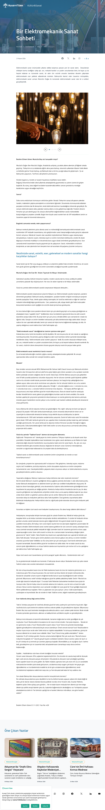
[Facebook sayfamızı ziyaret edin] (72, 793)
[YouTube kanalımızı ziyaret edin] (99, 793)
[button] (45, 149)
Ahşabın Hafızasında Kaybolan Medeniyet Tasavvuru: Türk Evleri (48, 768)
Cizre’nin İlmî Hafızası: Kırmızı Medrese (81, 768)
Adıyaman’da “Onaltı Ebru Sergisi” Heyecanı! (18, 768)
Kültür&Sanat (34, 5)
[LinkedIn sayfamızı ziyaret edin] (90, 793)
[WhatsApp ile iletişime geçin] (55, 793)
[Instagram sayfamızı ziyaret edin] (63, 793)
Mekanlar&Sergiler (11, 762)
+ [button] (88, 58)
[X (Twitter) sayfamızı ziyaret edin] (81, 793)
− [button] (84, 58)
